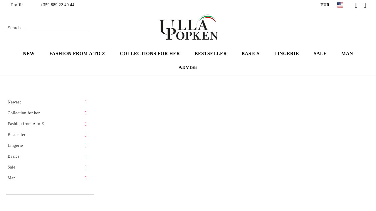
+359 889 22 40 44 (57, 5)
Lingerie (286, 53)
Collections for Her (150, 53)
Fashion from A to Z (77, 53)
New (29, 53)
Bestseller (211, 53)
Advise (188, 67)
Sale (320, 53)
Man (347, 53)
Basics (250, 53)
